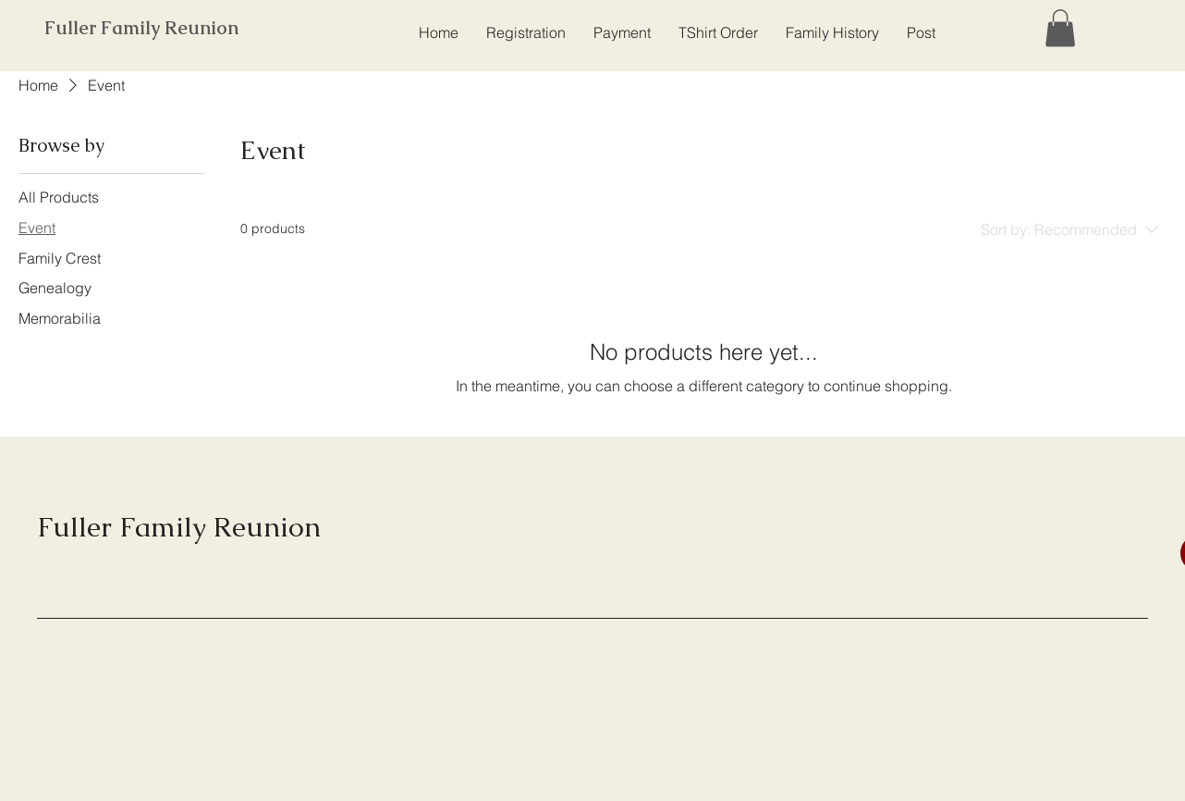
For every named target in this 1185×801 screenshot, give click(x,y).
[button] (1060, 28)
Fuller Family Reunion (141, 28)
